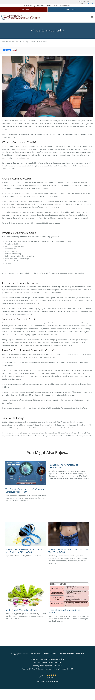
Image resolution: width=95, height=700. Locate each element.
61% (15, 201)
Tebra (57, 682)
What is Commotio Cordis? (39, 42)
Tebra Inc (25, 654)
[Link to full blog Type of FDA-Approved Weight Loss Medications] (25, 538)
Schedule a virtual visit (62, 6)
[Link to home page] (20, 17)
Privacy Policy (36, 654)
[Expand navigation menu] (92, 17)
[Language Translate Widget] (86, 1)
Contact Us (80, 654)
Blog (26, 42)
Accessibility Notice (67, 654)
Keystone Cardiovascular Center (12, 42)
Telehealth (39, 6)
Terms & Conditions (50, 654)
